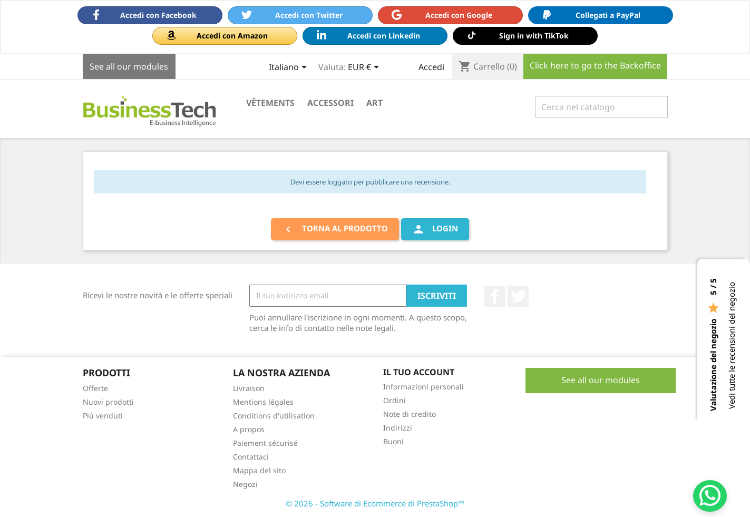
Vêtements (270, 103)
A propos (249, 429)
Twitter (518, 296)
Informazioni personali (423, 387)
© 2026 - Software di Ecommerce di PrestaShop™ (375, 503)
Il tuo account (418, 372)
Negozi (245, 484)
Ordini (394, 400)
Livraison (249, 388)
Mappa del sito (259, 470)
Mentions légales (263, 402)
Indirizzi (397, 428)
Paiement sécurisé (265, 443)
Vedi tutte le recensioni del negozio (731, 345)
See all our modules (129, 66)
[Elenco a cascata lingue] (289, 68)
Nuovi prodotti (108, 402)
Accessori (330, 103)
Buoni (393, 441)
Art (374, 103)
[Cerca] (601, 107)
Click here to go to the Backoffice (595, 65)
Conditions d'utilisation (274, 416)
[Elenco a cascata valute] (365, 68)
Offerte (95, 388)
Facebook (494, 296)
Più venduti (103, 416)
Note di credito (409, 414)
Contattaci (251, 457)
